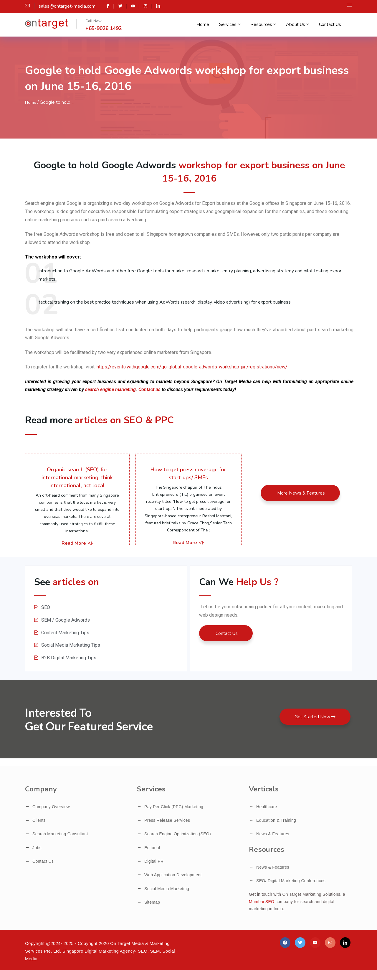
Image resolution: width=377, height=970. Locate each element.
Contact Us (331, 25)
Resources (266, 25)
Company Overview (51, 806)
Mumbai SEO (261, 901)
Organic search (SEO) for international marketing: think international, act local (77, 477)
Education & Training (276, 820)
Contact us (149, 389)
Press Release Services (167, 820)
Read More (77, 543)
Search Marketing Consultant (60, 833)
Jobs (37, 847)
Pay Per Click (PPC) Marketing (173, 806)
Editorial (152, 847)
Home (209, 25)
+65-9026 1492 (103, 28)
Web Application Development (173, 874)
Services (234, 25)
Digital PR (153, 861)
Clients (39, 820)
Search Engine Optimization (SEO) (177, 833)
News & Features (272, 833)
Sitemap (152, 902)
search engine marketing (110, 389)
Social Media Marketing (166, 888)
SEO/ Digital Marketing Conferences (290, 880)
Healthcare (266, 806)
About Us (300, 25)
